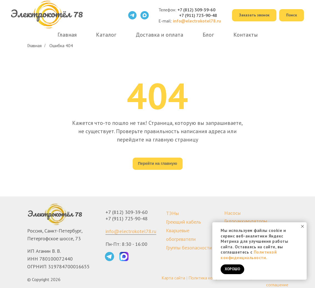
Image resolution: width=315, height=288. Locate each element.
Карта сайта (173, 278)
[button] (254, 15)
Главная (67, 34)
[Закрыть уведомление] (302, 226)
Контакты (245, 34)
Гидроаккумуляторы (245, 221)
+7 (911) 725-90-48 (198, 15)
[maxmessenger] (144, 15)
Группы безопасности (189, 247)
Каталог (106, 34)
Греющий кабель (183, 222)
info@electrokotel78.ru (130, 231)
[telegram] (132, 15)
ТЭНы (172, 213)
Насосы (232, 213)
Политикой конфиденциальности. (249, 254)
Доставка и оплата (159, 34)
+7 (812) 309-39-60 (196, 9)
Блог (208, 34)
